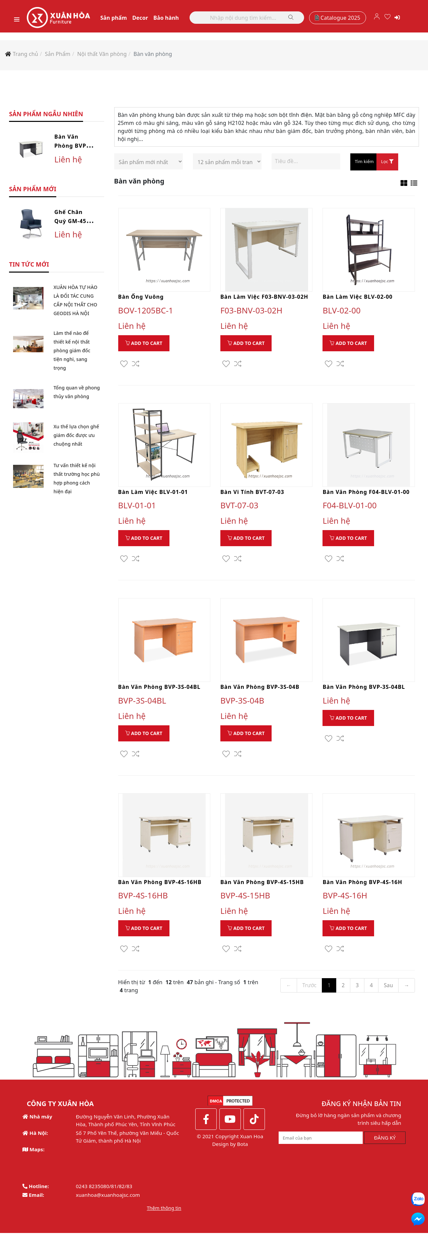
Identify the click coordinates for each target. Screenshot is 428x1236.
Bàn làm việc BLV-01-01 (153, 494)
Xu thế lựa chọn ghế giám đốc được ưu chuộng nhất (76, 436)
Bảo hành (171, 18)
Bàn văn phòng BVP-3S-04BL (71, 147)
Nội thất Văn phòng (102, 55)
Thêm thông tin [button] (164, 1211)
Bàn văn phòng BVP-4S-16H (362, 884)
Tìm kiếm (364, 163)
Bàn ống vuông (141, 298)
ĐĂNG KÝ (385, 1140)
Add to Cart (143, 345)
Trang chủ (25, 55)
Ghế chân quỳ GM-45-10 (71, 222)
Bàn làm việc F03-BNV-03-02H (264, 298)
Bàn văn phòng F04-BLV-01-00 (366, 494)
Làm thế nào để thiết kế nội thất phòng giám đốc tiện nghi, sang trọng (72, 351)
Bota (242, 1146)
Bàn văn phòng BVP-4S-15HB (262, 884)
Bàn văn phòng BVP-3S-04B (259, 689)
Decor (145, 18)
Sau (388, 988)
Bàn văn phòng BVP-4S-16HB (160, 884)
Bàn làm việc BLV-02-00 (358, 298)
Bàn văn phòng (153, 55)
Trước (308, 988)
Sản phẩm (118, 18)
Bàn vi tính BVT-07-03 (252, 494)
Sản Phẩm (57, 55)
